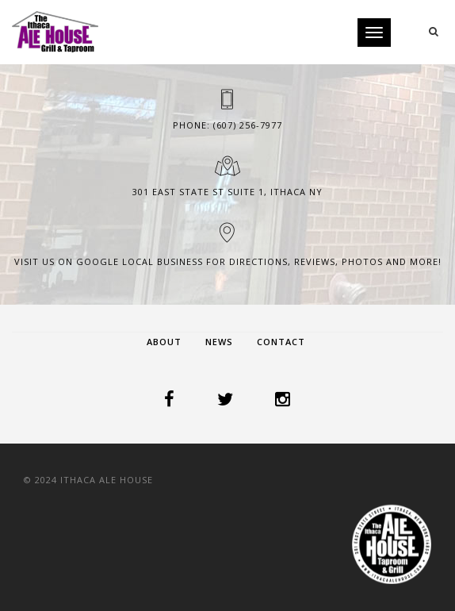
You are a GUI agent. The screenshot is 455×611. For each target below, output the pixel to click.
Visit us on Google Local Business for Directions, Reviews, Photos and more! (228, 261)
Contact (281, 342)
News (219, 342)
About (164, 342)
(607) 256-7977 (247, 125)
